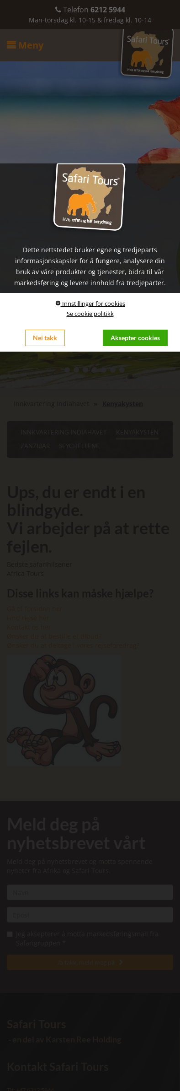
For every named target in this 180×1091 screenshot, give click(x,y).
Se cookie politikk (90, 313)
